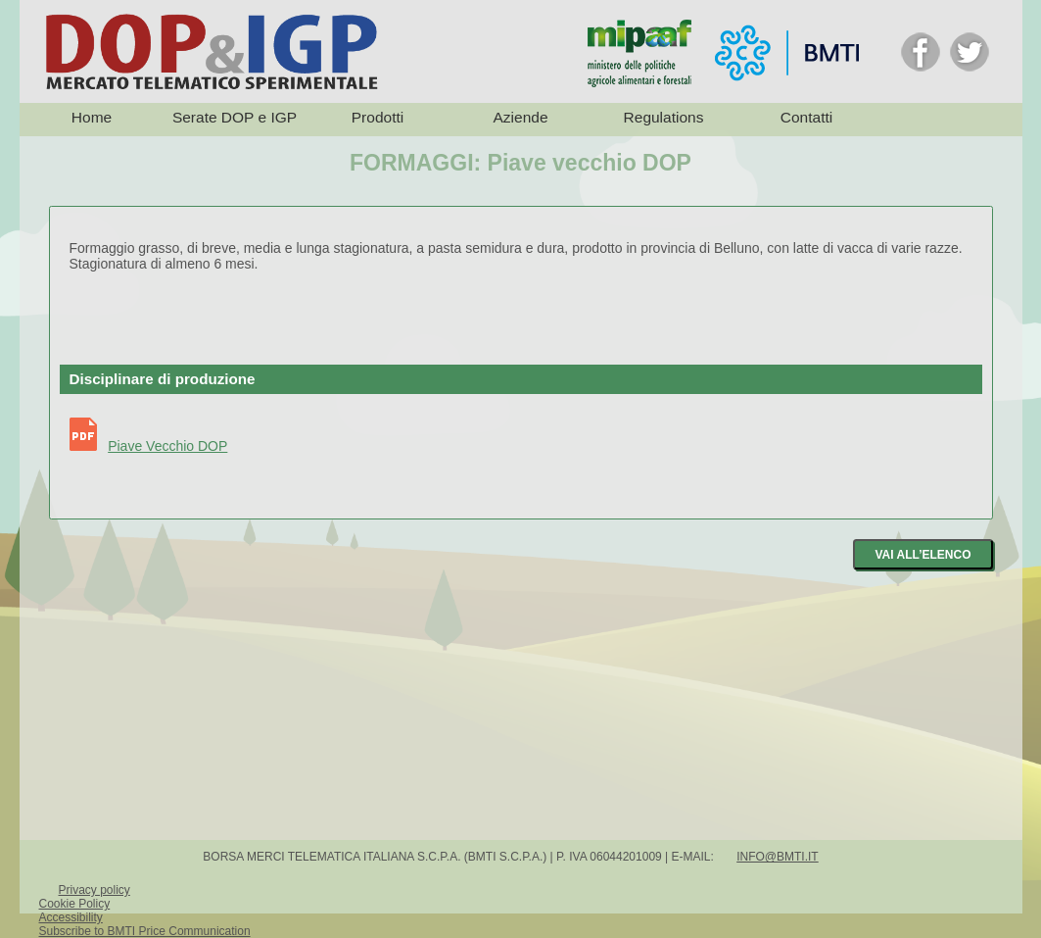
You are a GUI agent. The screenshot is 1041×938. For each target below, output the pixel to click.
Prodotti (377, 117)
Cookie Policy (75, 904)
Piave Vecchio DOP (167, 446)
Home (91, 117)
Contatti (806, 117)
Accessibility (71, 917)
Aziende (520, 117)
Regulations (664, 117)
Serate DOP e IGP (234, 117)
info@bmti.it (777, 857)
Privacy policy (94, 890)
